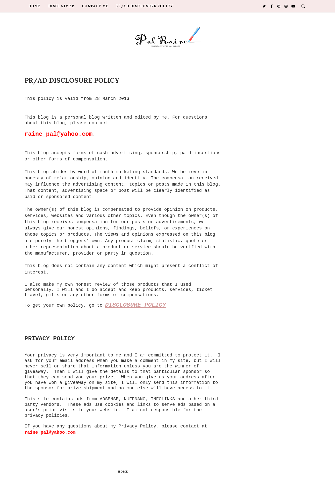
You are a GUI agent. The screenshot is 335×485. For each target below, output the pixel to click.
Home (34, 6)
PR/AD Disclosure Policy (144, 6)
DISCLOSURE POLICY (135, 305)
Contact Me (95, 6)
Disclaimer (61, 6)
